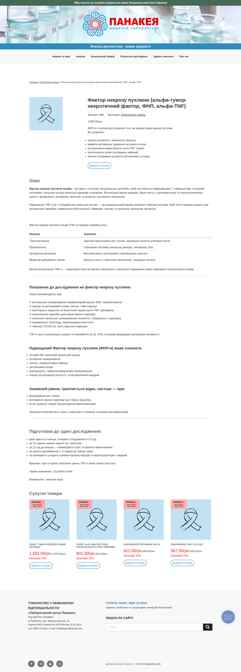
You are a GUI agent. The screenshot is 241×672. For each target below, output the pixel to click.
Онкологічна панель (49, 82)
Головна (33, 82)
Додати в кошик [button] (99, 165)
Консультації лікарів (103, 56)
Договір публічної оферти (119, 664)
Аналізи (80, 56)
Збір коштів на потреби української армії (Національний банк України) (120, 2)
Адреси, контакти (163, 56)
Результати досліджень (134, 56)
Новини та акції (61, 56)
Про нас (184, 56)
